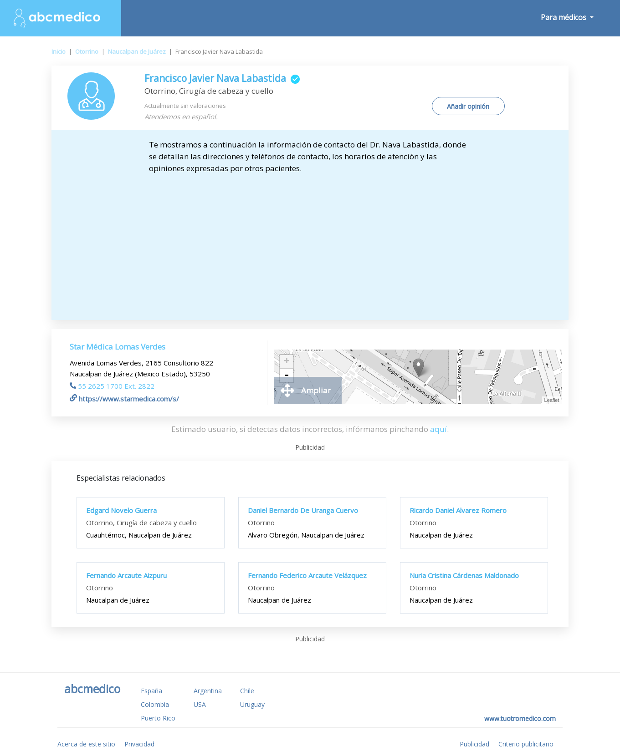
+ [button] (287, 362)
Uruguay (252, 704)
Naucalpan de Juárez (137, 51)
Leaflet (551, 400)
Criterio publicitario (525, 744)
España (151, 690)
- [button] (286, 375)
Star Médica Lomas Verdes (117, 346)
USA (200, 704)
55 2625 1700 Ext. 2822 (112, 386)
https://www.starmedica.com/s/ (124, 398)
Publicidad (474, 744)
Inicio (58, 51)
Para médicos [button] (564, 17)
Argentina (208, 690)
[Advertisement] (309, 242)
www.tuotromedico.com (520, 718)
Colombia (155, 704)
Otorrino (86, 51)
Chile (247, 690)
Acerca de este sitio (86, 744)
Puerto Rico (158, 718)
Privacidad (139, 744)
